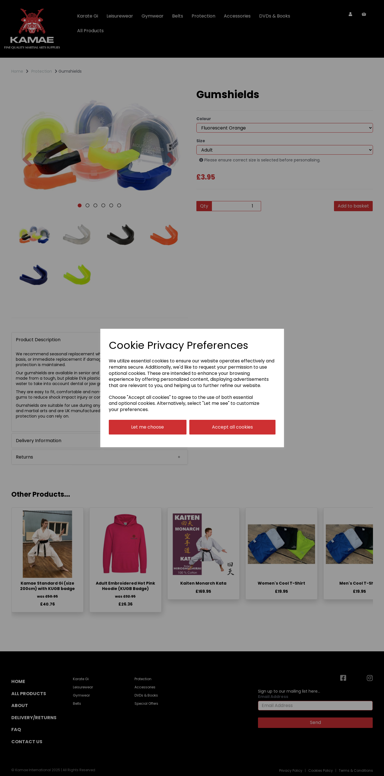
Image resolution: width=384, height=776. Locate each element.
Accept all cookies (232, 427)
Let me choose (147, 427)
